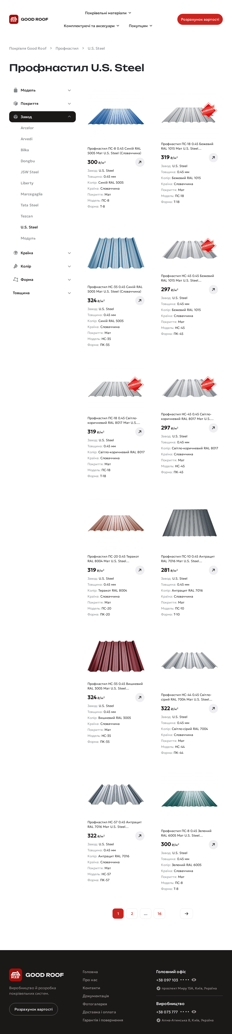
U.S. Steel (29, 227)
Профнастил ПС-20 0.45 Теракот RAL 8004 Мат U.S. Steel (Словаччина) (113, 558)
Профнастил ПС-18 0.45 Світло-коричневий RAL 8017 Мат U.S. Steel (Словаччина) (112, 420)
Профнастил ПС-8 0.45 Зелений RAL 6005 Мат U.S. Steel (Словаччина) (186, 833)
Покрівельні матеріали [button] (108, 12)
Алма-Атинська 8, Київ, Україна (188, 1020)
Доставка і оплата (99, 1012)
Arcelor (27, 127)
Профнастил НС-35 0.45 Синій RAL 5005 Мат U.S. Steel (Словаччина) (115, 289)
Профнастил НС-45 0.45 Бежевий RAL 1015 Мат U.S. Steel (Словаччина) (187, 278)
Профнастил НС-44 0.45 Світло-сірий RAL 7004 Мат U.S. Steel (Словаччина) (186, 697)
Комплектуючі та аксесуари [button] (92, 25)
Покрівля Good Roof (27, 48)
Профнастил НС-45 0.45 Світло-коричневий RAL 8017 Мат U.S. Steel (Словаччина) (186, 416)
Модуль (28, 238)
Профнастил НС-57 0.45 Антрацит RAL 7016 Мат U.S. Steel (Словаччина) (115, 824)
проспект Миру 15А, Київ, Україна (189, 988)
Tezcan (27, 216)
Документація (96, 996)
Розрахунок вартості (33, 1009)
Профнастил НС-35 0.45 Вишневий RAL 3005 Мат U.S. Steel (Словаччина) (115, 686)
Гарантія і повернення (103, 1020)
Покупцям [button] (141, 25)
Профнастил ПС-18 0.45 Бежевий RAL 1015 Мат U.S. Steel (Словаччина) (187, 146)
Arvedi (26, 139)
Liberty (27, 183)
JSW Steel (30, 172)
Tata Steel (29, 205)
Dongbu (28, 161)
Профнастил (67, 48)
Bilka (25, 150)
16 (159, 913)
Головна (90, 971)
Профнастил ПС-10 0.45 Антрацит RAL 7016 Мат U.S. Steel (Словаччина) (188, 558)
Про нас (90, 979)
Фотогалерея (95, 1004)
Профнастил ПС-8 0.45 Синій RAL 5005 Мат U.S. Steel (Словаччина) (114, 150)
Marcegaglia (31, 194)
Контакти (91, 988)
